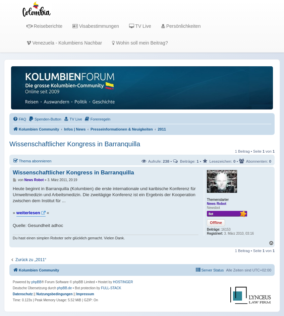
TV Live (140, 26)
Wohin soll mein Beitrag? (140, 43)
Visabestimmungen (95, 26)
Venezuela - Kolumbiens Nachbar (64, 43)
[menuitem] (19, 119)
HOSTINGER (123, 282)
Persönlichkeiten (181, 26)
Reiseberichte (44, 26)
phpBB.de (64, 288)
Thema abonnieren (32, 160)
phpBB (37, 282)
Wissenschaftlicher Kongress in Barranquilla (74, 144)
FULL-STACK (111, 288)
